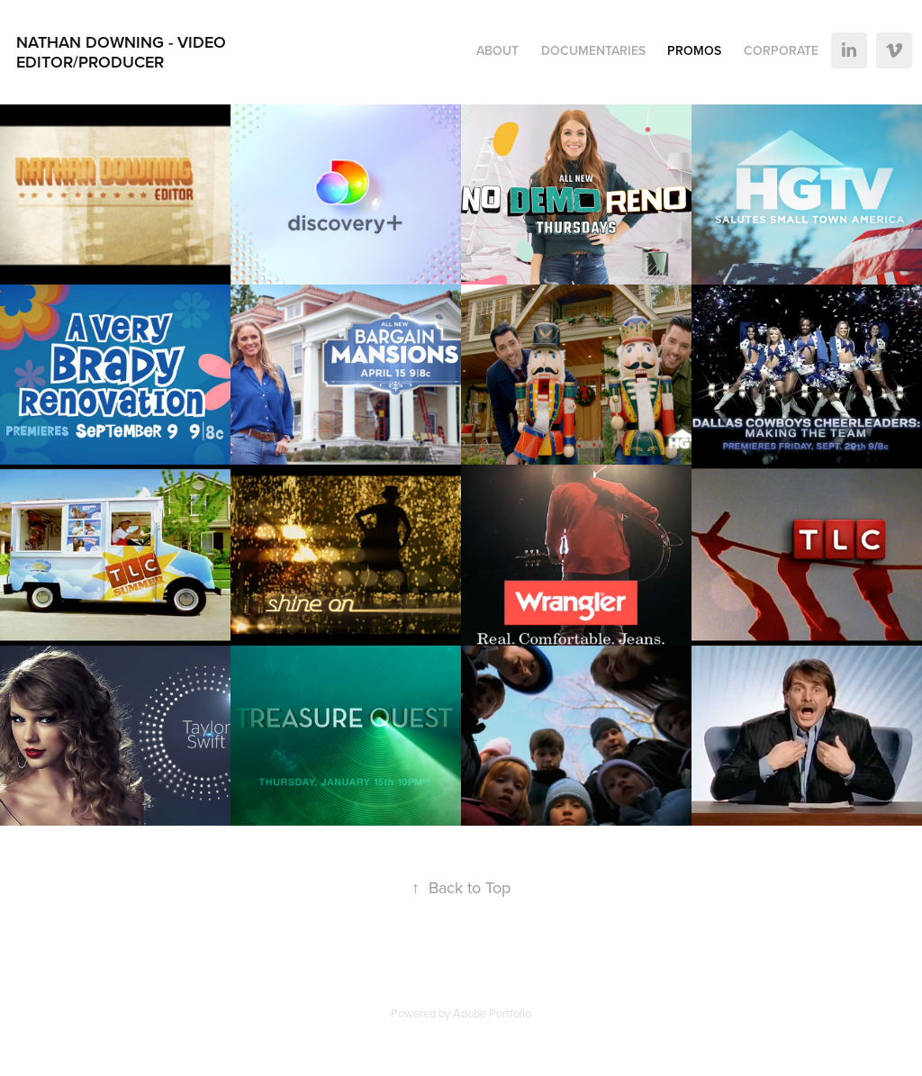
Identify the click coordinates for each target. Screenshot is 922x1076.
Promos (694, 50)
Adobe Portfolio (492, 1013)
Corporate (781, 50)
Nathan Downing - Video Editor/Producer (123, 52)
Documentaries (593, 50)
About (497, 50)
